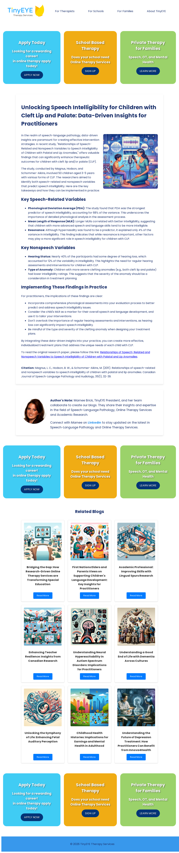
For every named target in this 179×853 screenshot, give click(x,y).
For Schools (96, 11)
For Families (125, 11)
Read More (44, 596)
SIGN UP (90, 71)
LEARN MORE (148, 71)
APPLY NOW (32, 75)
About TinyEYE (156, 11)
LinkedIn (94, 423)
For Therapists (64, 11)
